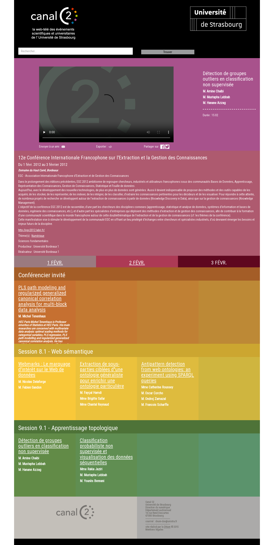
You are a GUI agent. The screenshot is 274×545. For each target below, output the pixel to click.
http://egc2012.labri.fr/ (31, 230)
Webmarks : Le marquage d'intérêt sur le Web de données (44, 369)
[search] (75, 51)
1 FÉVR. (55, 263)
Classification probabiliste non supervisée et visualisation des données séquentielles (106, 451)
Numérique (38, 235)
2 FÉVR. (137, 263)
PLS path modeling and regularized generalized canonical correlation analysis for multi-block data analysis (42, 299)
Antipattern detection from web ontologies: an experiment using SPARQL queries (167, 372)
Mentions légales (154, 529)
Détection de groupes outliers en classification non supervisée (43, 445)
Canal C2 (149, 502)
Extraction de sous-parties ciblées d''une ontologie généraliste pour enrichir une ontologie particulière (102, 375)
